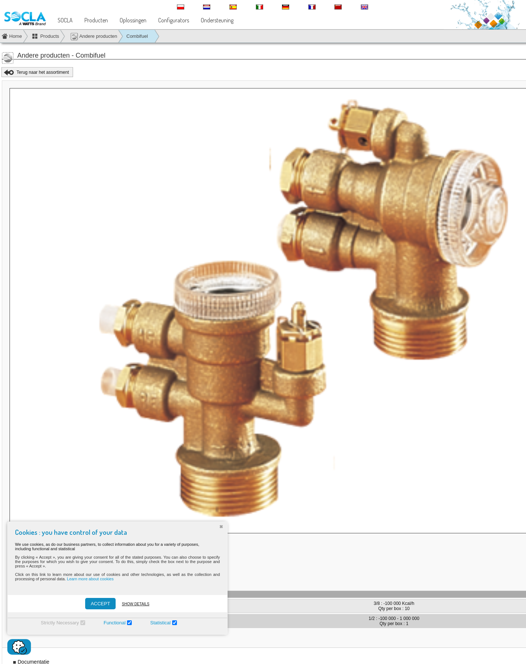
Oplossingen (133, 20)
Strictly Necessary (60, 622)
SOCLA (65, 20)
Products (49, 36)
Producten (96, 20)
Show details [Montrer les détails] (135, 604)
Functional (115, 622)
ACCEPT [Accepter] (100, 603)
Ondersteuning (217, 20)
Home (15, 36)
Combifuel (137, 36)
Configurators (173, 20)
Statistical (160, 622)
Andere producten (93, 36)
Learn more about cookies (90, 579)
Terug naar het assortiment (43, 72)
